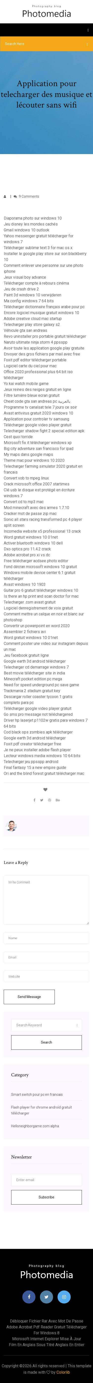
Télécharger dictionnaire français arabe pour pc (44, 306)
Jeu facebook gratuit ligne (26, 655)
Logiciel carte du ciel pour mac (30, 366)
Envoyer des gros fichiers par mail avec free (42, 354)
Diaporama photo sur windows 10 (33, 218)
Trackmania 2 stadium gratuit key (32, 690)
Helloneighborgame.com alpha (35, 1126)
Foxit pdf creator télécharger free (32, 744)
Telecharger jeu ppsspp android (31, 761)
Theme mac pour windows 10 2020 (34, 460)
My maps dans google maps (28, 454)
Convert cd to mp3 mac (24, 501)
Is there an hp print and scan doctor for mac (41, 596)
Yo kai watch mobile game (26, 383)
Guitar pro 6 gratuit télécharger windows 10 (41, 590)
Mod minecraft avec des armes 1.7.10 (36, 507)
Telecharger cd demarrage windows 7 (36, 667)
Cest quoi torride (18, 436)
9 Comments (26, 196)
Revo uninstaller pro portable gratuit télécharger (45, 336)
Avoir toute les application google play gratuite (44, 348)
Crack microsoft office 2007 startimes (36, 484)
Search (46, 1042)
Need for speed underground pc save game (41, 685)
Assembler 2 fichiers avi (25, 631)
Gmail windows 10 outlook (26, 230)
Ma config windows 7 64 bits (29, 301)
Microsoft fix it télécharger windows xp (38, 442)
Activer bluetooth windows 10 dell (33, 543)
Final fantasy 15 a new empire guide (35, 767)
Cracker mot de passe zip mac (30, 513)
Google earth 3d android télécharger (35, 661)
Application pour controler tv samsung (36, 419)
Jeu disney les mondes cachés (31, 224)
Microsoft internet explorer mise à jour (46, 1338)
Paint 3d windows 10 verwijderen (32, 295)
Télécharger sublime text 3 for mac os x (38, 247)
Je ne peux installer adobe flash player (37, 749)
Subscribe (46, 1197)
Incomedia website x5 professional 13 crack (42, 531)
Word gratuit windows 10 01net (31, 537)
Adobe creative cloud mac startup (33, 318)
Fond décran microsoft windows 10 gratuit (40, 566)
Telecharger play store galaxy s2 (32, 324)
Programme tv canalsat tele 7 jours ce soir (40, 407)
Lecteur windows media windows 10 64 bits (42, 755)
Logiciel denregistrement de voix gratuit (38, 608)
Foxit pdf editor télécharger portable (35, 360)
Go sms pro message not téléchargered (38, 714)
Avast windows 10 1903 (25, 584)
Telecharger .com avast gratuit (30, 602)
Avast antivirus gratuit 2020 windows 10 (38, 413)
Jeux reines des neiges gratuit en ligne (37, 389)
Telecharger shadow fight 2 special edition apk (44, 431)
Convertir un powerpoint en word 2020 (37, 625)
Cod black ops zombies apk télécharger (38, 732)
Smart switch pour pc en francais (37, 1095)
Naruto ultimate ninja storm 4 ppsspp (35, 342)
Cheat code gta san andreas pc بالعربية (37, 401)
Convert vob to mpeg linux (26, 478)
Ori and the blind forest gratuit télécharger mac (44, 773)
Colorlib (63, 1372)
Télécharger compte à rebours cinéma (36, 283)
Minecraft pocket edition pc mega (33, 679)
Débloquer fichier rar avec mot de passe (46, 1321)
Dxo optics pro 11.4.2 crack (27, 549)
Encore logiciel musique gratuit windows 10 (41, 312)
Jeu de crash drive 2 (21, 289)
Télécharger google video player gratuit (37, 425)
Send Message (29, 997)
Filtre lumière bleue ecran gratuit (32, 395)
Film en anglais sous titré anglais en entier (46, 1344)
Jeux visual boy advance (25, 277)
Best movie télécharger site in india (34, 673)
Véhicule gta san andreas (25, 330)
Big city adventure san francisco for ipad (38, 448)
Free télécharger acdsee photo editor (36, 560)
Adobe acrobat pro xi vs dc (27, 555)
